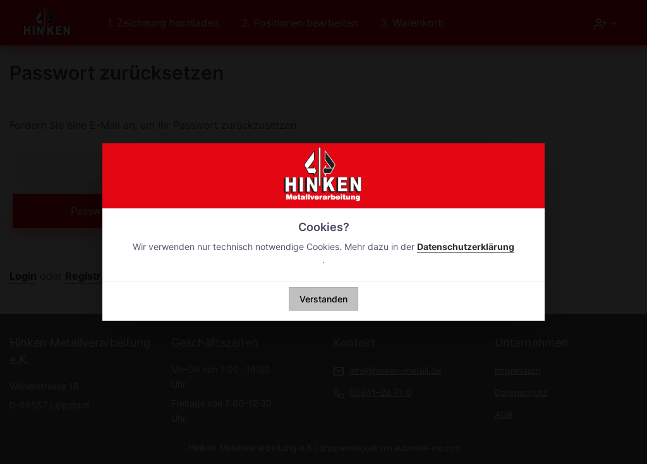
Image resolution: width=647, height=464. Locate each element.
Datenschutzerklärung (465, 246)
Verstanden (323, 299)
